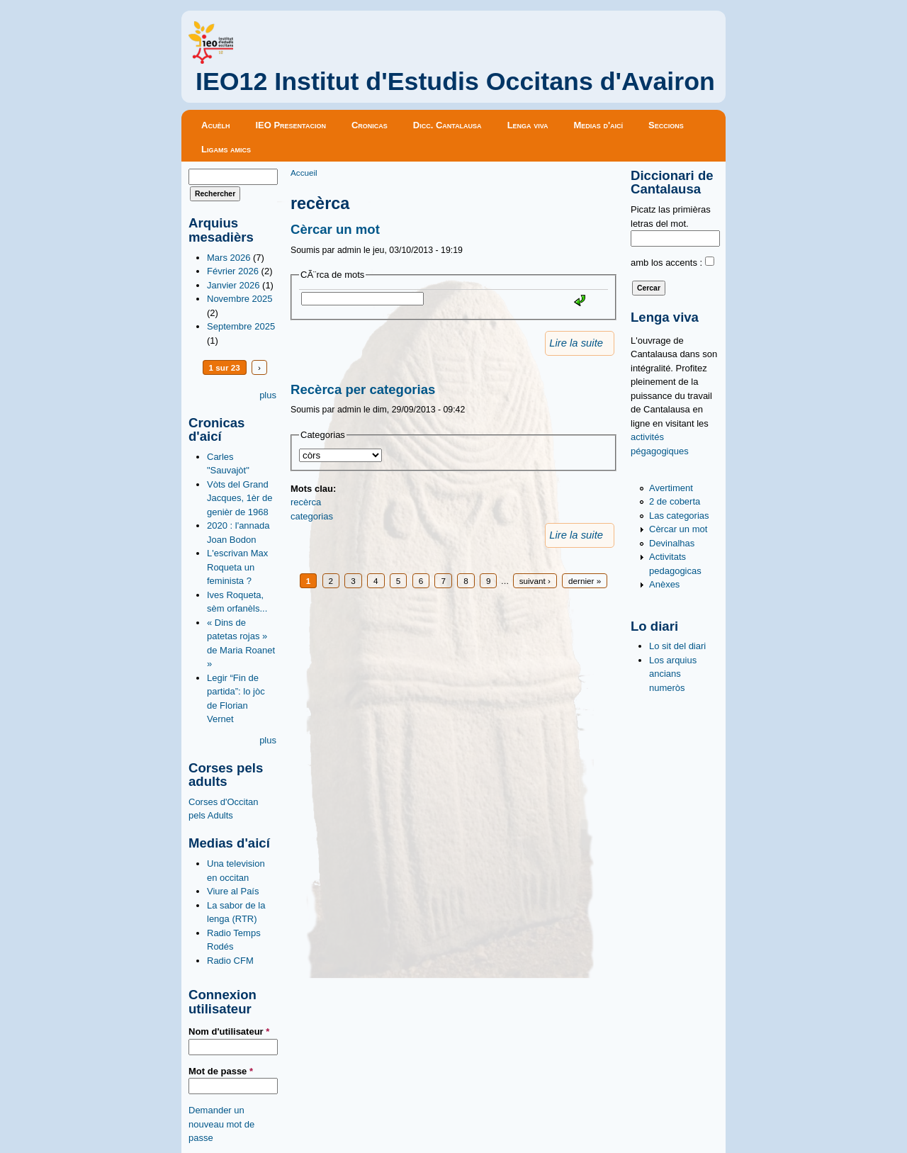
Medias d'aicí (599, 125)
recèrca (306, 502)
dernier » (584, 580)
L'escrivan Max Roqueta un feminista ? (237, 567)
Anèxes (664, 584)
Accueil (304, 172)
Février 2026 (233, 271)
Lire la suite (576, 343)
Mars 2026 (228, 257)
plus (267, 395)
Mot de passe (220, 1071)
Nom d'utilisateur (228, 1031)
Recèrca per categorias (363, 389)
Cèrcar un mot (335, 229)
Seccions (666, 125)
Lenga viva (527, 125)
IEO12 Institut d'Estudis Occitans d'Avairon (455, 81)
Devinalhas (671, 543)
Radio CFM (230, 960)
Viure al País (233, 891)
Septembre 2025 (241, 326)
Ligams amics (226, 149)
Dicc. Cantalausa (447, 125)
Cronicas (369, 125)
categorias (312, 516)
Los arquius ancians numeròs (673, 674)
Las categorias (679, 515)
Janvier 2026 (233, 285)
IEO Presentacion (290, 125)
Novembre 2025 (240, 298)
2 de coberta (674, 501)
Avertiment (671, 488)
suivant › (535, 580)
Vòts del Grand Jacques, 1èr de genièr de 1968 (240, 498)
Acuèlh (215, 125)
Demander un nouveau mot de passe (221, 1124)
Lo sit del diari (677, 646)
